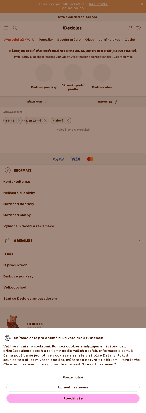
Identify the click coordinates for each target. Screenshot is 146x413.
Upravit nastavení (73, 387)
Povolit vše (73, 398)
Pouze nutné (73, 377)
